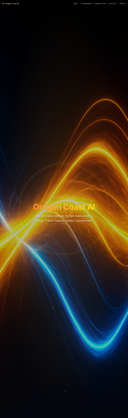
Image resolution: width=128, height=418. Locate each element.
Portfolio (112, 3)
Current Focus (100, 3)
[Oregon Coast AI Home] (10, 3)
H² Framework (86, 3)
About (76, 3)
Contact (122, 3)
